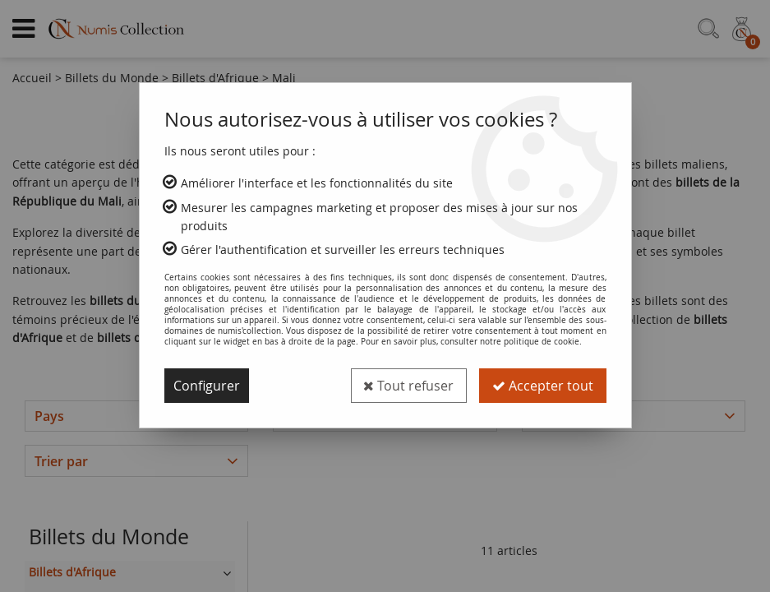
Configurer (206, 386)
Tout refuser (408, 386)
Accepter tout (542, 386)
